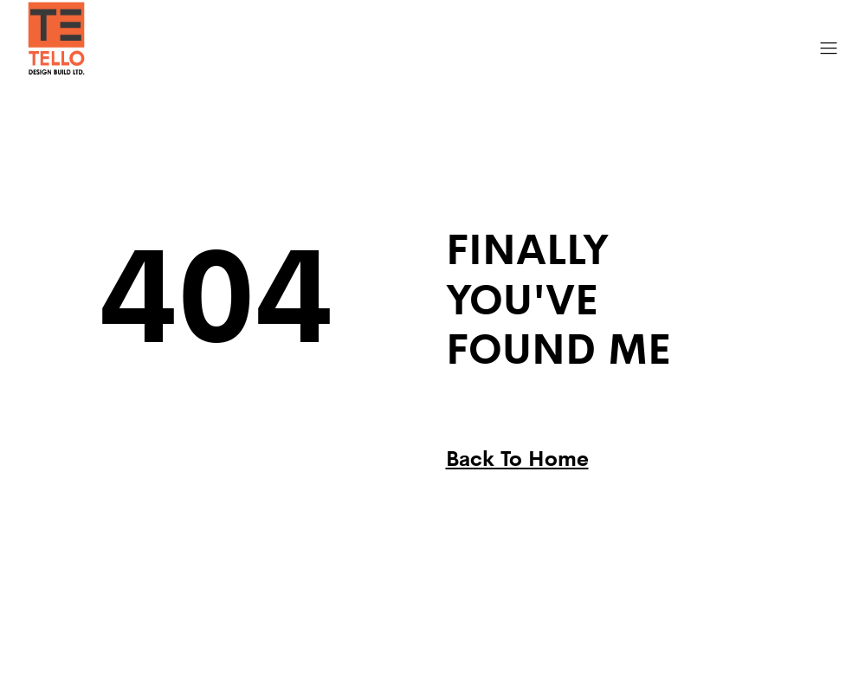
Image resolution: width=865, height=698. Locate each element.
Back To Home (517, 457)
